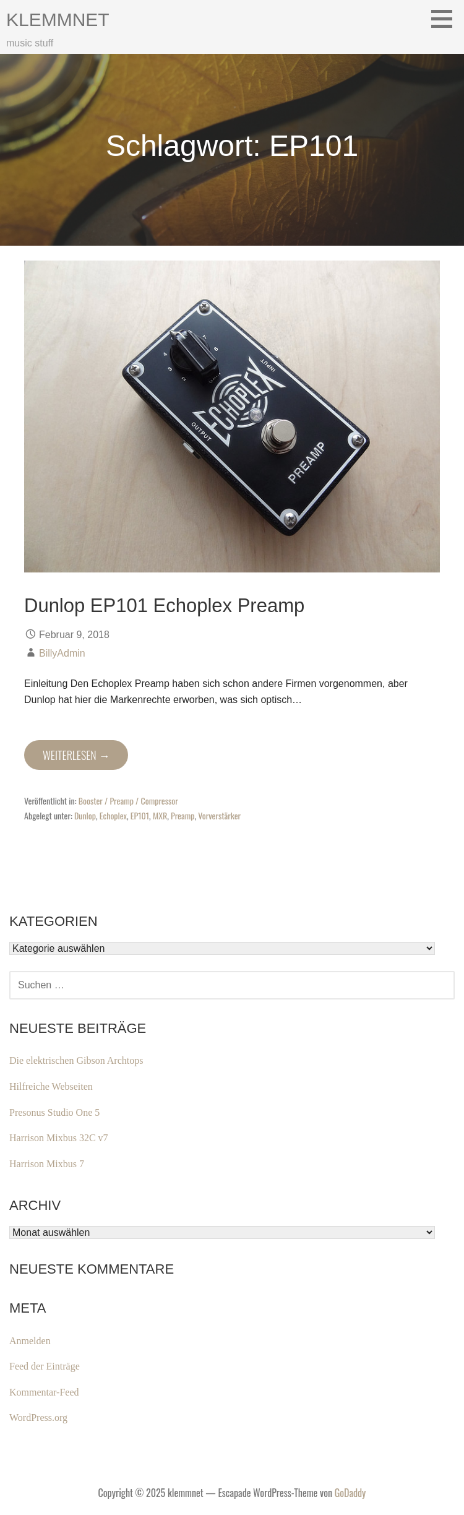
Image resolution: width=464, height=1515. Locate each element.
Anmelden (30, 1341)
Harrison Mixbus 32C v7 (58, 1138)
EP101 (140, 815)
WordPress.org (38, 1417)
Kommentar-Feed (44, 1392)
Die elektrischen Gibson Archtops (76, 1060)
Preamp (182, 815)
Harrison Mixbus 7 (46, 1164)
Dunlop (85, 815)
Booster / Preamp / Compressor (128, 800)
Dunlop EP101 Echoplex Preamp (164, 605)
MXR (160, 815)
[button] (446, 18)
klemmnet (58, 19)
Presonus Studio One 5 (54, 1112)
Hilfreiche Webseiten (51, 1086)
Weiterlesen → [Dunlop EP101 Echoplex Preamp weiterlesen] (76, 755)
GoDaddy (350, 1492)
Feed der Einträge (44, 1366)
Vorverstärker (219, 815)
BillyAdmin (62, 653)
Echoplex (113, 815)
